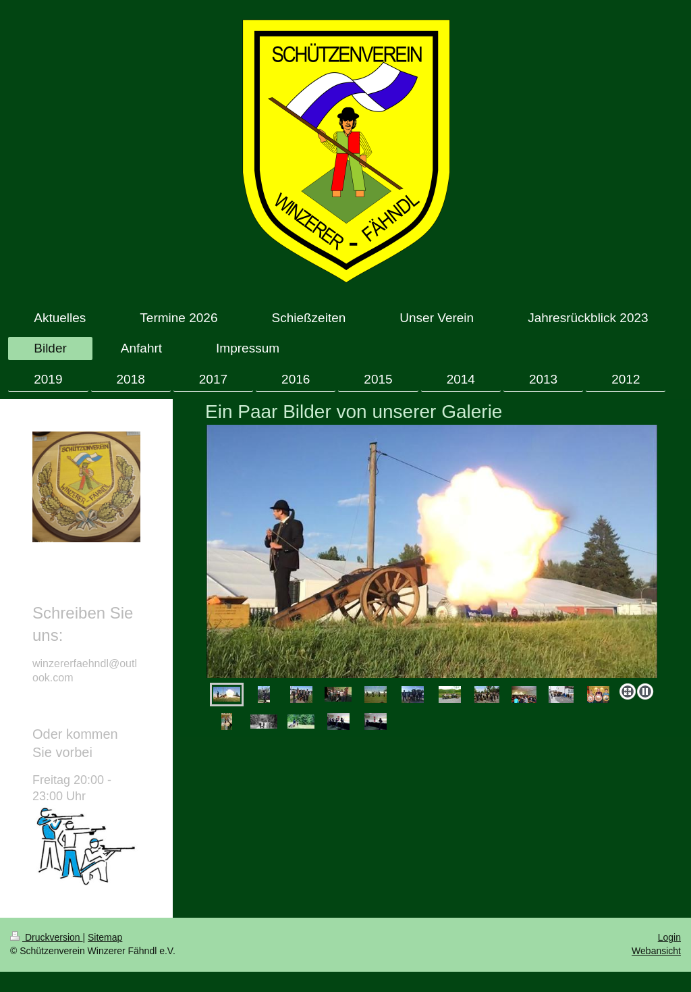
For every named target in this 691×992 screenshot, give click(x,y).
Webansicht (656, 950)
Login (669, 937)
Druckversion (46, 937)
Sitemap (105, 937)
